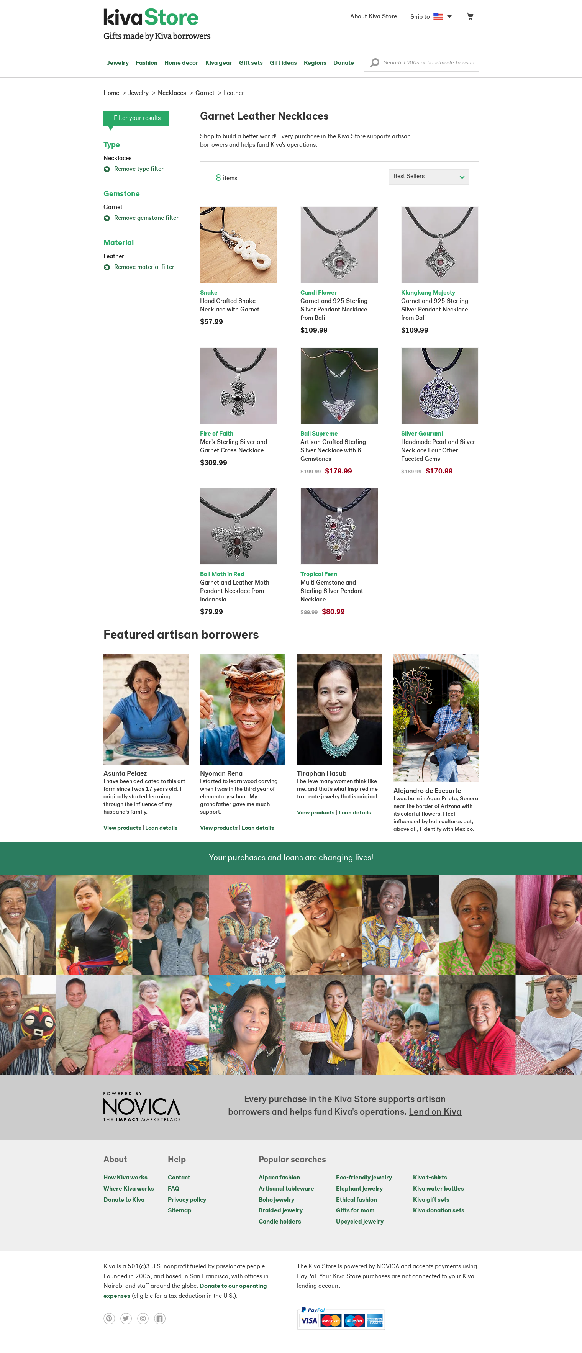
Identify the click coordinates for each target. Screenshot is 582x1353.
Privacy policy (187, 1200)
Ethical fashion (356, 1200)
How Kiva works (125, 1178)
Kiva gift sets (431, 1200)
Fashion (146, 63)
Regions (315, 63)
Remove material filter (138, 267)
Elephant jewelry (359, 1189)
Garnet (113, 208)
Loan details (161, 828)
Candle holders (280, 1222)
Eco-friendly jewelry (364, 1178)
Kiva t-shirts (430, 1178)
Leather (113, 257)
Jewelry (118, 63)
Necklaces (117, 159)
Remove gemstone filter (141, 218)
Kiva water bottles (438, 1189)
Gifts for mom (355, 1211)
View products (122, 828)
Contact (179, 1178)
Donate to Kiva (123, 1200)
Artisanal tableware (286, 1189)
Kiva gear (218, 63)
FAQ (173, 1189)
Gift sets (251, 63)
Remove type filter (133, 169)
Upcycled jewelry (360, 1222)
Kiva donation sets (438, 1211)
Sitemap (180, 1211)
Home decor (181, 63)
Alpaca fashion (279, 1178)
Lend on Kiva (435, 1112)
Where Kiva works (128, 1189)
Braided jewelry (281, 1211)
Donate (343, 63)
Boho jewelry (276, 1200)
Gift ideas (283, 63)
